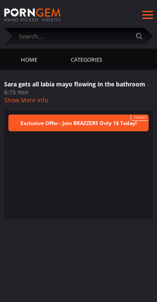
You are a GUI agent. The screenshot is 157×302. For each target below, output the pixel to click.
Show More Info (26, 100)
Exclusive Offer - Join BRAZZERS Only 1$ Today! (78, 123)
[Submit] (142, 35)
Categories (86, 59)
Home (29, 59)
